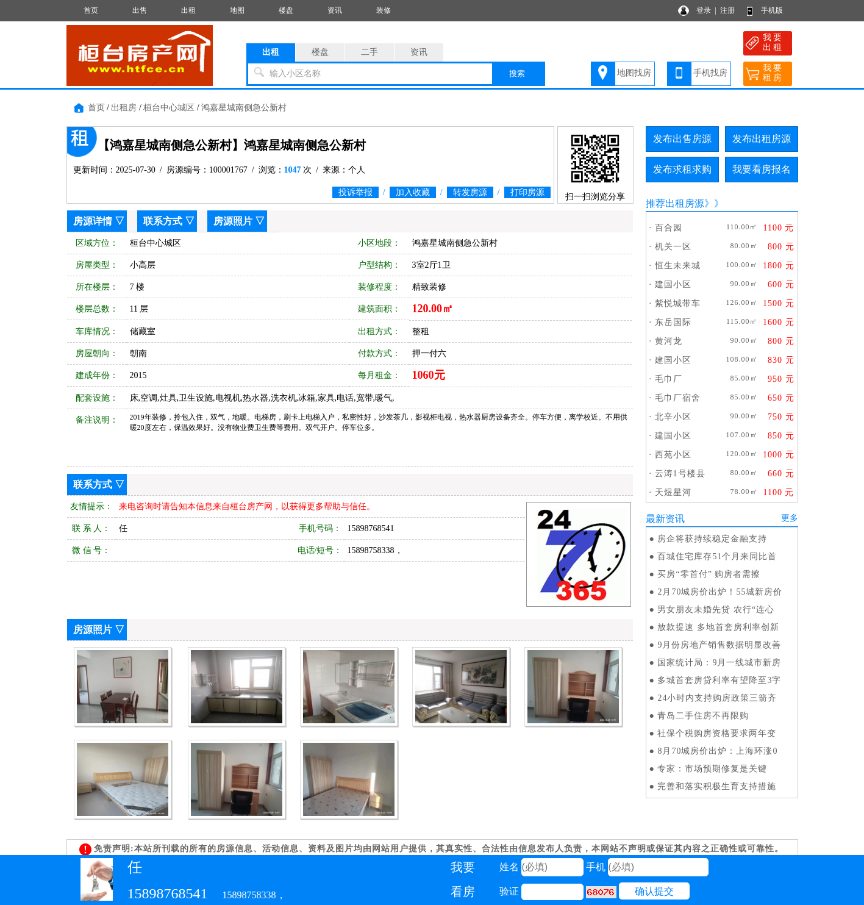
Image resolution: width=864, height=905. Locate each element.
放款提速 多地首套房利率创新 (718, 627)
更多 (789, 518)
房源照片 (232, 221)
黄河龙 (668, 341)
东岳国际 (673, 322)
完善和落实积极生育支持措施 (716, 786)
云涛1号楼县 (680, 473)
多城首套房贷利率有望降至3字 (719, 680)
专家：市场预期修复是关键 (712, 768)
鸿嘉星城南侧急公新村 (244, 107)
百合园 (668, 227)
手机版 (772, 10)
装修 (383, 10)
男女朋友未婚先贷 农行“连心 (715, 609)
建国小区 (673, 284)
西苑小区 (673, 454)
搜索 (517, 73)
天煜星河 (673, 492)
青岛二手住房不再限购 (703, 715)
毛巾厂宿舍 (678, 397)
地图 (237, 10)
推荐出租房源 (675, 203)
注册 (727, 10)
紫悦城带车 (678, 303)
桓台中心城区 (169, 107)
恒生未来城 (678, 265)
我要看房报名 (761, 169)
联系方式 (162, 221)
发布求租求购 (682, 169)
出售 (139, 10)
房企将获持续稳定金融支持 (712, 538)
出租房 (124, 107)
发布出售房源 (682, 139)
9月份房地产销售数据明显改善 (719, 644)
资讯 (334, 10)
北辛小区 (673, 416)
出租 (188, 10)
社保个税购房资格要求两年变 (716, 733)
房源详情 (92, 221)
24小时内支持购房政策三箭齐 (717, 698)
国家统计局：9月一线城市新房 (719, 662)
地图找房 (634, 72)
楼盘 (286, 10)
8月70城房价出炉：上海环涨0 (717, 751)
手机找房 (710, 72)
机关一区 (673, 246)
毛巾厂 (668, 379)
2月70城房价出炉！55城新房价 (719, 591)
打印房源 (527, 192)
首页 (91, 10)
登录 (703, 10)
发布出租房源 (761, 139)
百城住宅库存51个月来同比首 (717, 556)
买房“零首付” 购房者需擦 (708, 574)
